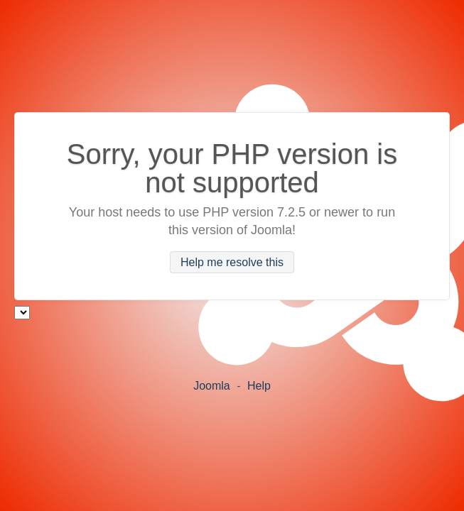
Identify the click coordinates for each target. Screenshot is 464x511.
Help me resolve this (232, 262)
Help (259, 386)
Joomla (211, 386)
